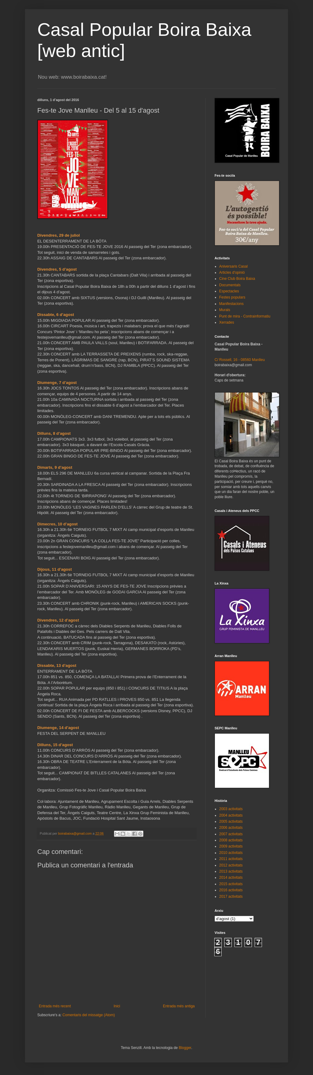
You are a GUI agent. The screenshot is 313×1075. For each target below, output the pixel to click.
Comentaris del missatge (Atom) (88, 1015)
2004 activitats (231, 815)
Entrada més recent (55, 1006)
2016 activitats (231, 890)
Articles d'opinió (232, 272)
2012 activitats (231, 865)
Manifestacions (231, 304)
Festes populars (232, 297)
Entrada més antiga (179, 1006)
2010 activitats (231, 853)
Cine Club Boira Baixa (237, 278)
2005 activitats (231, 821)
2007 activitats (231, 834)
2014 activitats (231, 877)
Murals (224, 310)
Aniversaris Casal (233, 266)
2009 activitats (231, 846)
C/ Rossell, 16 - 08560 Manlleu (240, 360)
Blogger (185, 1048)
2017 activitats (231, 896)
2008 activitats (231, 840)
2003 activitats (231, 809)
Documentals (230, 285)
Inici (117, 1006)
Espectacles (229, 291)
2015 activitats (231, 884)
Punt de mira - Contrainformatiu (244, 316)
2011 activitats (231, 859)
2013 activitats (231, 871)
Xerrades (226, 322)
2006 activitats (231, 827)
